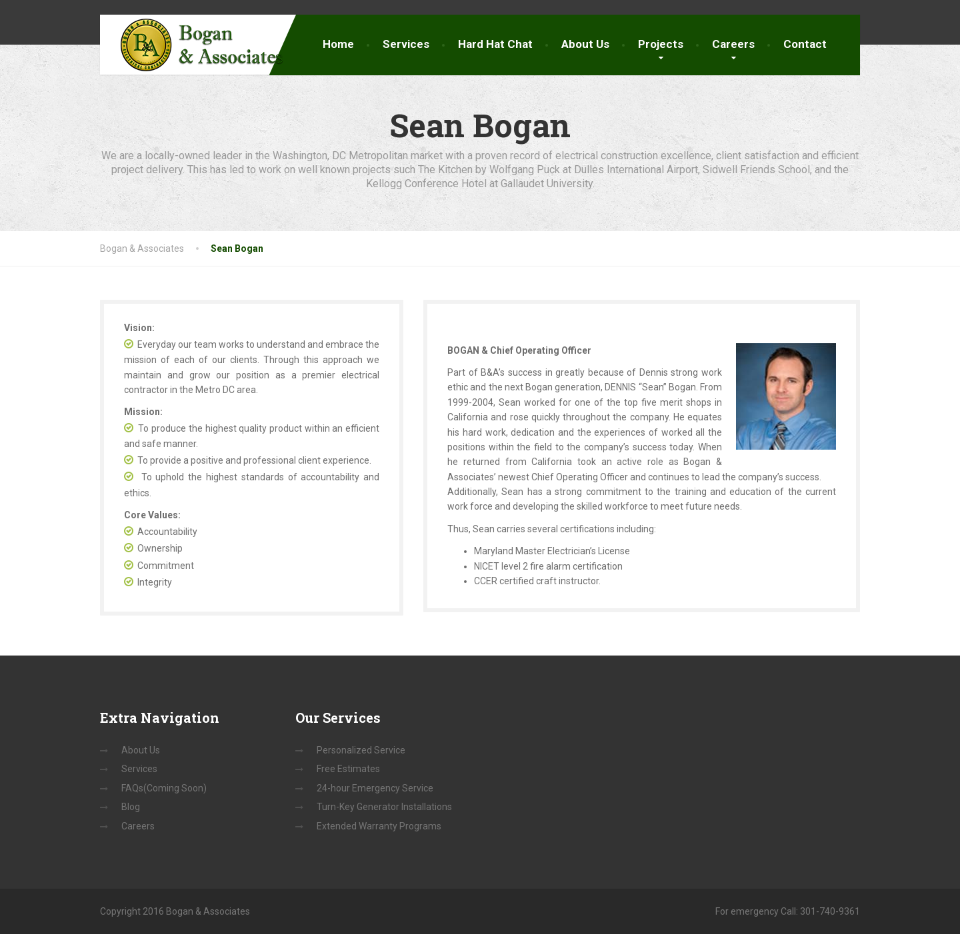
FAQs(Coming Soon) (164, 788)
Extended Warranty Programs (379, 826)
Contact (805, 44)
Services (406, 44)
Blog (130, 806)
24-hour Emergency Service (375, 788)
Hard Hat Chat (495, 44)
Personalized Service (361, 750)
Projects (660, 44)
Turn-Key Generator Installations (384, 806)
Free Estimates (348, 768)
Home (338, 44)
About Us (585, 44)
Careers (733, 44)
